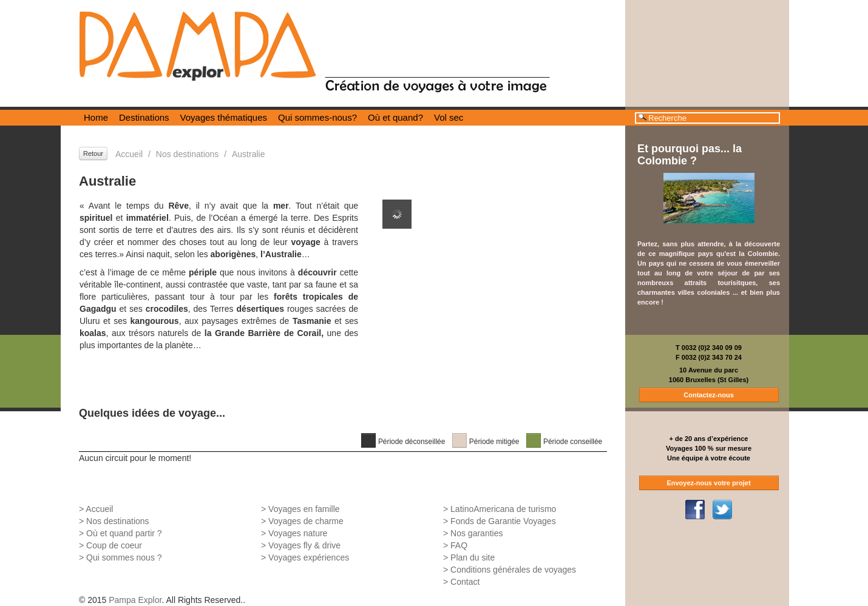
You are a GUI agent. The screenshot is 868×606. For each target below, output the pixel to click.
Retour (93, 153)
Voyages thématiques (223, 117)
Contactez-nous (708, 395)
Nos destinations (187, 154)
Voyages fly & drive (304, 545)
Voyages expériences (308, 557)
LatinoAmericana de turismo (503, 509)
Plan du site (472, 557)
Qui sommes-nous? (317, 117)
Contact (465, 582)
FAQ (458, 545)
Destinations (144, 117)
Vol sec (448, 117)
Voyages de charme (306, 521)
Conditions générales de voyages (513, 569)
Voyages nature (297, 533)
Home (96, 117)
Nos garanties (476, 533)
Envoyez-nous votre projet (708, 482)
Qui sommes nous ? (124, 557)
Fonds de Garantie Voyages (503, 521)
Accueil (129, 154)
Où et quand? (395, 117)
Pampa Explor (135, 600)
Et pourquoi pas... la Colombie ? (689, 155)
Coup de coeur (114, 545)
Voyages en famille (304, 509)
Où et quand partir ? (124, 533)
